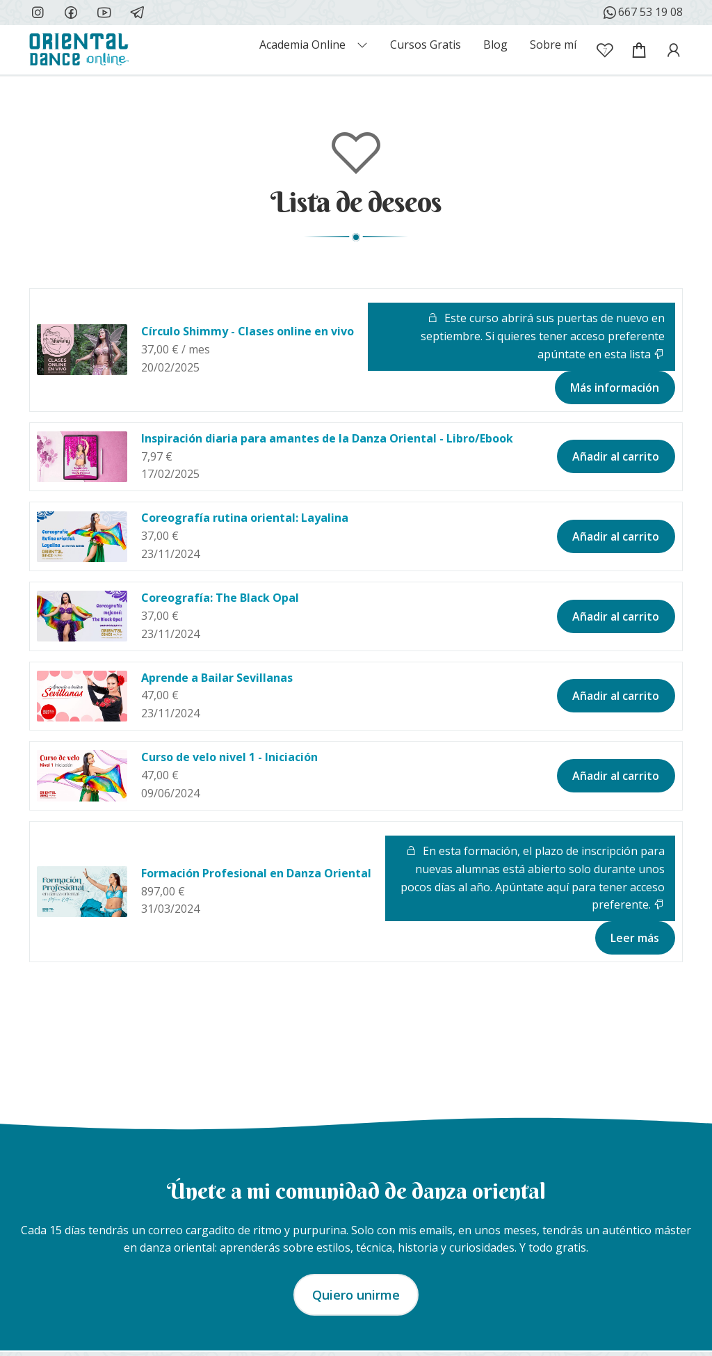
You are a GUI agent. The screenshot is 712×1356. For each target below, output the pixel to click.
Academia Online (302, 44)
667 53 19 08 (642, 12)
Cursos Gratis (425, 44)
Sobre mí (553, 44)
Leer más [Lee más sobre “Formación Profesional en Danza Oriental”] (634, 938)
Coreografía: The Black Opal (220, 597)
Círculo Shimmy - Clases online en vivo (247, 331)
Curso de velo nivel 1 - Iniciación (229, 757)
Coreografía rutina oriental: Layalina (244, 517)
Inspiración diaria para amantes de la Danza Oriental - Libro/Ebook (327, 438)
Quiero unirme (356, 1294)
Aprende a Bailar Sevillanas (217, 677)
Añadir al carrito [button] (615, 456)
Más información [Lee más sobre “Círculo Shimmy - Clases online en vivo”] (614, 387)
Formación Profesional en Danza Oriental (256, 873)
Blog (495, 44)
